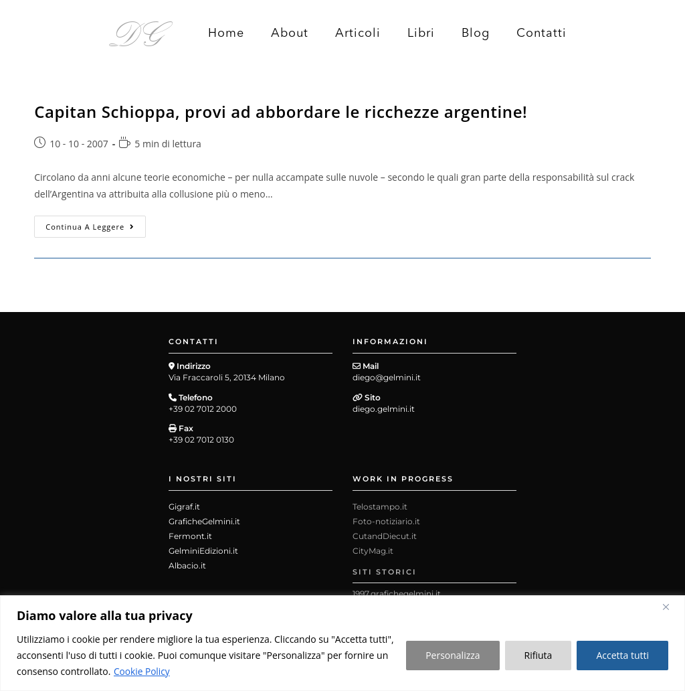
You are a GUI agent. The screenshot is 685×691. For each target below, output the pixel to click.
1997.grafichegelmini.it (397, 594)
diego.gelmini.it (384, 409)
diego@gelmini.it (387, 377)
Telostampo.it (380, 507)
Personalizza (452, 655)
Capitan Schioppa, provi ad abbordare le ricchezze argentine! (280, 111)
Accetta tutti (622, 655)
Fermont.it (190, 536)
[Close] (671, 607)
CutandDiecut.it (385, 536)
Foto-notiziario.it (386, 521)
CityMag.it (373, 551)
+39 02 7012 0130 (201, 440)
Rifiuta (538, 655)
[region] (342, 643)
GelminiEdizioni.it (203, 551)
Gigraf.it (184, 507)
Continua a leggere (95, 224)
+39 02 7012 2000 (203, 409)
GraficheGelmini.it (204, 521)
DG (136, 32)
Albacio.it (187, 565)
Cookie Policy (142, 671)
